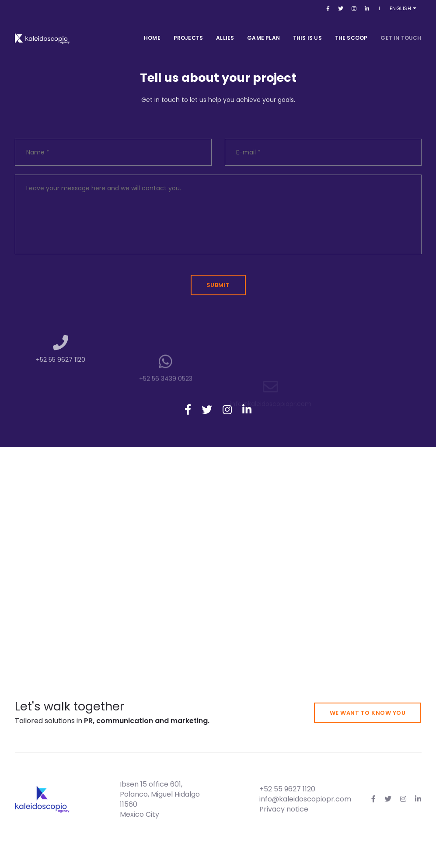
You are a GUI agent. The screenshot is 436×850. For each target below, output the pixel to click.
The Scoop (351, 30)
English (406, 8)
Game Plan (263, 30)
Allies (225, 30)
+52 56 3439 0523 (165, 400)
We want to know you (368, 713)
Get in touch (400, 30)
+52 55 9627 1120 (60, 374)
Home (152, 30)
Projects (188, 30)
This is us (307, 30)
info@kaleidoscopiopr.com (305, 799)
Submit (218, 285)
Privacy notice (283, 809)
